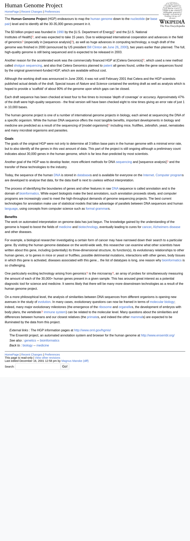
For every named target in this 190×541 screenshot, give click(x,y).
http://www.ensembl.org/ (158, 335)
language (11, 208)
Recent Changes (31, 11)
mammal (137, 317)
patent (108, 65)
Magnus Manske (71, 360)
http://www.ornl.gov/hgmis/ (92, 330)
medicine (65, 227)
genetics (30, 340)
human (95, 18)
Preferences (52, 11)
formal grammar (97, 208)
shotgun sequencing (28, 65)
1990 (60, 32)
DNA (57, 175)
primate (92, 317)
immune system (55, 312)
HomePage (12, 11)
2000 (123, 47)
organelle (125, 307)
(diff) (86, 360)
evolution (44, 302)
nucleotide (138, 18)
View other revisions (47, 357)
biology (28, 345)
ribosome (105, 307)
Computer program (169, 175)
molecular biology (162, 302)
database (83, 175)
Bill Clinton (94, 47)
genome (106, 18)
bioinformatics (29, 193)
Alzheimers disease (166, 227)
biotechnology (88, 227)
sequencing (124, 162)
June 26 (113, 47)
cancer (146, 227)
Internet (148, 175)
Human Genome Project (34, 5)
